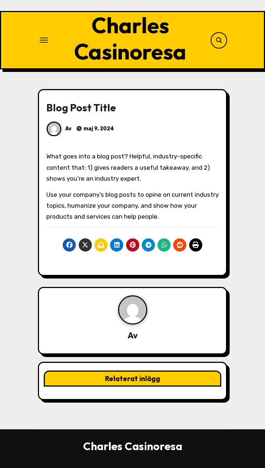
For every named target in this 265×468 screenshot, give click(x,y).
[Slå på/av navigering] (44, 40)
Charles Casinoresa (130, 38)
